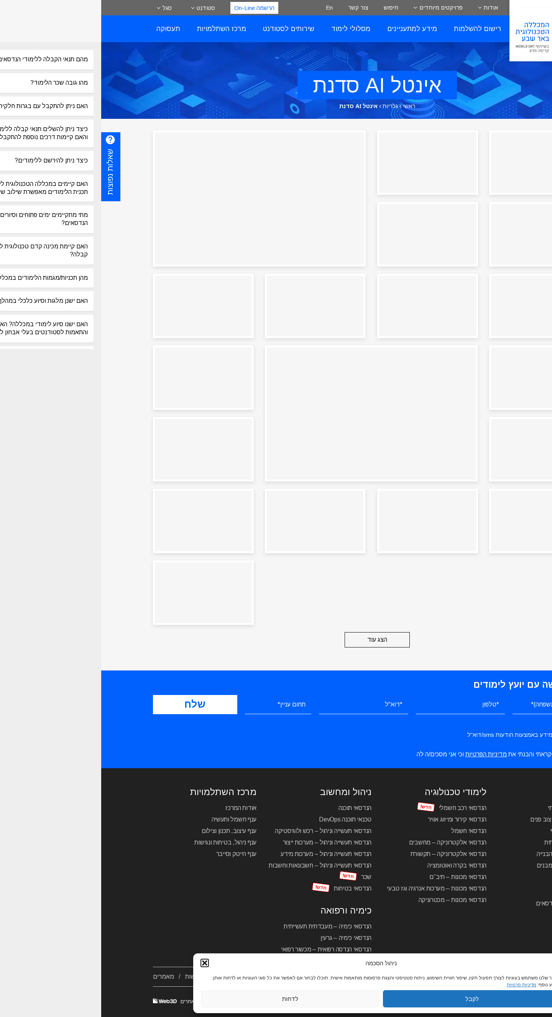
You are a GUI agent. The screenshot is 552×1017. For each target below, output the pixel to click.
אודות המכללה (481, 976)
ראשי (308, 106)
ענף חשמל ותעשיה (133, 819)
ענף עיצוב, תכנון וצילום (127, 831)
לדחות (189, 999)
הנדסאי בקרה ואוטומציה (355, 865)
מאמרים (62, 976)
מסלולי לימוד (249, 29)
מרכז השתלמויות (120, 29)
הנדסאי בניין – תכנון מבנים (467, 865)
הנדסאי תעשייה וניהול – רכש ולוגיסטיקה (222, 831)
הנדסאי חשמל (367, 831)
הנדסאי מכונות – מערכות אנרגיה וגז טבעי (335, 888)
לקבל (371, 999)
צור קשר (257, 7)
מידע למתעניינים (311, 29)
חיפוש (290, 7)
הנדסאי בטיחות (251, 888)
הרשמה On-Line (153, 8)
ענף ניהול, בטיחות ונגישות (124, 842)
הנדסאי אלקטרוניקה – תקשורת (347, 854)
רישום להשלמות (376, 29)
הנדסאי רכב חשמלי (361, 808)
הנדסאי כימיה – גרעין (244, 938)
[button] (103, 963)
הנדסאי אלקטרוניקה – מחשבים (346, 842)
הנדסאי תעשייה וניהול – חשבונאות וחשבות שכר (219, 871)
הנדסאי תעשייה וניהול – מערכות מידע (224, 854)
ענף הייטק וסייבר (135, 854)
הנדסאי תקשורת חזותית (471, 842)
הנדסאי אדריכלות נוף (474, 831)
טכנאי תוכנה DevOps (244, 819)
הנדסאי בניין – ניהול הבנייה (467, 854)
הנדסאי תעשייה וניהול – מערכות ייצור (226, 842)
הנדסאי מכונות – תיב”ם (356, 877)
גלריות (289, 106)
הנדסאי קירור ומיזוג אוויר (356, 819)
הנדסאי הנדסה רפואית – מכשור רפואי (225, 949)
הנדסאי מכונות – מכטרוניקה (351, 900)
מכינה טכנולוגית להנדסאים (467, 903)
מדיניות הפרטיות (385, 754)
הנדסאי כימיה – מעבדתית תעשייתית (226, 926)
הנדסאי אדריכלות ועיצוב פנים (464, 819)
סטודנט (104, 8)
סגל (66, 8)
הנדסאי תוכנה (253, 808)
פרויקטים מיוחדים (339, 7)
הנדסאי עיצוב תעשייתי (473, 808)
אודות (390, 7)
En (228, 7)
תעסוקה (67, 29)
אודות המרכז (139, 808)
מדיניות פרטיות (420, 984)
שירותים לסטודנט (187, 29)
